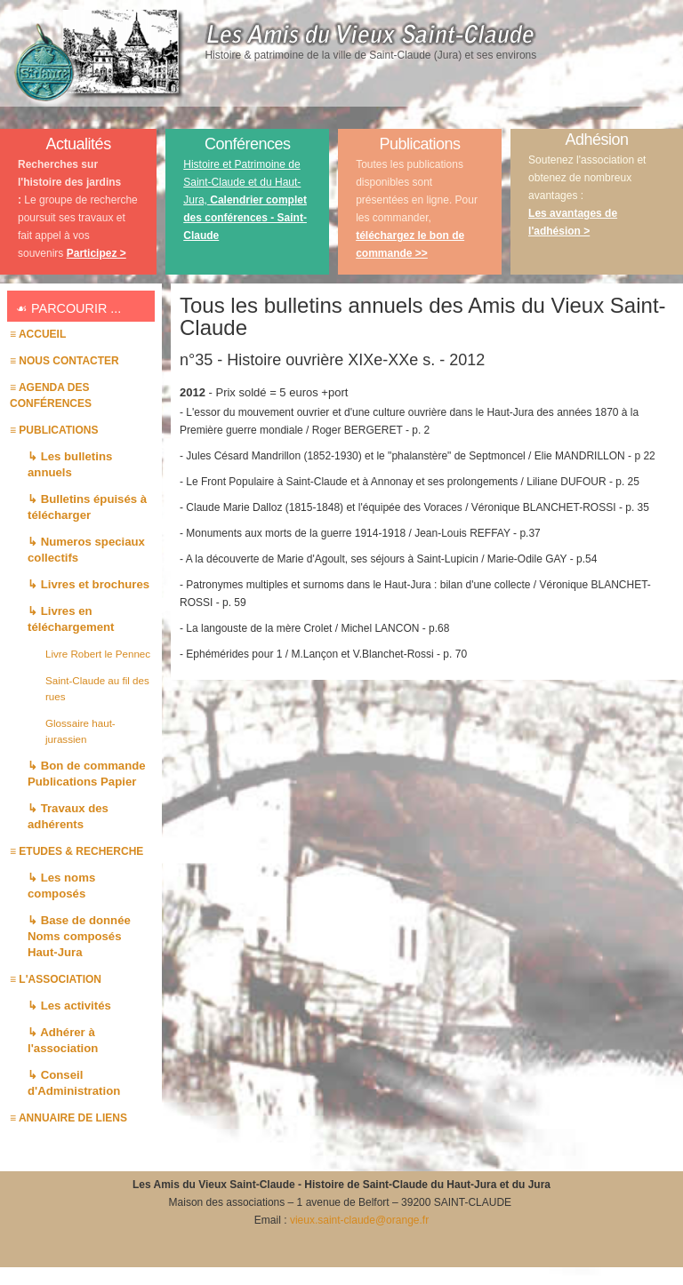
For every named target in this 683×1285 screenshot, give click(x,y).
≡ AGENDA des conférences (51, 395)
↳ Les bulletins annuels (70, 464)
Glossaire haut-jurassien (80, 731)
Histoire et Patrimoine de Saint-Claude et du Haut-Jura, (245, 200)
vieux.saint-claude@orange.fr (359, 1220)
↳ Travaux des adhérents (68, 816)
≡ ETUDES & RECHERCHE (76, 851)
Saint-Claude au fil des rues (97, 688)
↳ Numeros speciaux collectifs (86, 549)
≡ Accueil (38, 334)
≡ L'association (55, 979)
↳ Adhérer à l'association (63, 1040)
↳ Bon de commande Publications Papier (87, 773)
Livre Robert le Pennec (97, 653)
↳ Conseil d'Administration (74, 1082)
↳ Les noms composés (61, 885)
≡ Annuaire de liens (68, 1118)
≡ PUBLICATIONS (54, 430)
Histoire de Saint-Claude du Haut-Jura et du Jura (427, 1184)
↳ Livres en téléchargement (71, 619)
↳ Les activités (69, 1005)
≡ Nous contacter (64, 361)
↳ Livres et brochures (88, 584)
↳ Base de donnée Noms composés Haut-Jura (79, 936)
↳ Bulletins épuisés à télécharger (87, 507)
